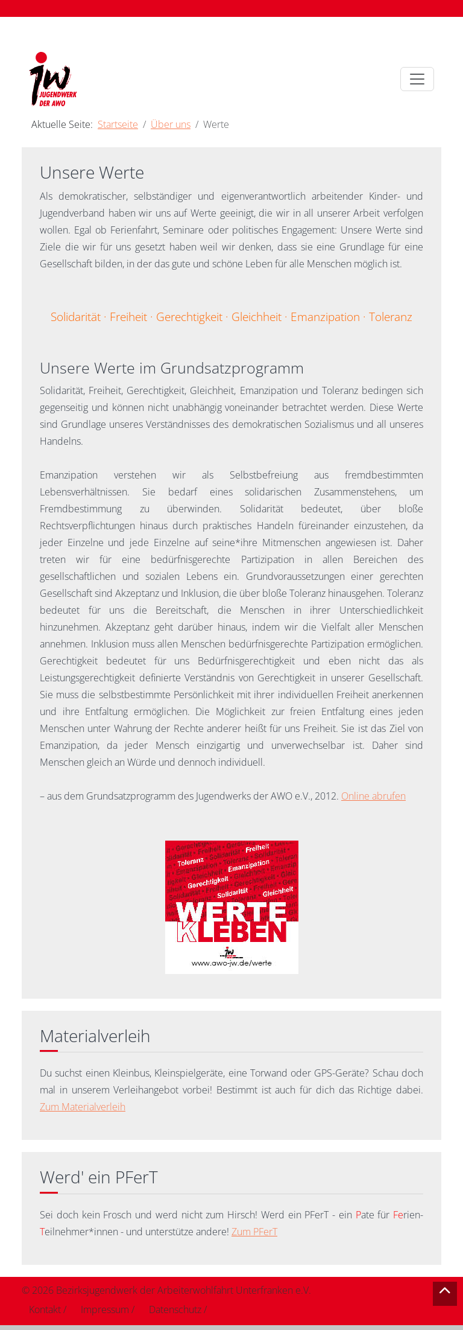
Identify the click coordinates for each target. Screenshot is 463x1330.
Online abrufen (373, 796)
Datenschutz (175, 1309)
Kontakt (45, 1309)
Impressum (105, 1309)
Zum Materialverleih (82, 1106)
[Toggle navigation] (417, 79)
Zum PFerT (254, 1231)
